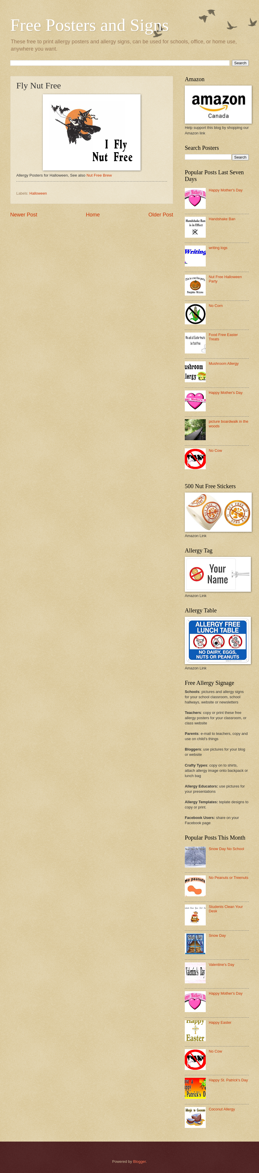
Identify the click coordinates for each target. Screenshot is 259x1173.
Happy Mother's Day (225, 190)
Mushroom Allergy (224, 363)
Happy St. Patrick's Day (228, 1080)
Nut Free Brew (99, 175)
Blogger (139, 1161)
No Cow (215, 450)
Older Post (160, 215)
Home (93, 215)
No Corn (216, 305)
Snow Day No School (226, 849)
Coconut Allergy (222, 1109)
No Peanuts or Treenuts (228, 877)
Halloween (38, 193)
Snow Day (217, 935)
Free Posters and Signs (89, 25)
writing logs (218, 248)
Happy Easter (220, 1022)
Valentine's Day (221, 964)
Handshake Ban (222, 219)
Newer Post (23, 215)
